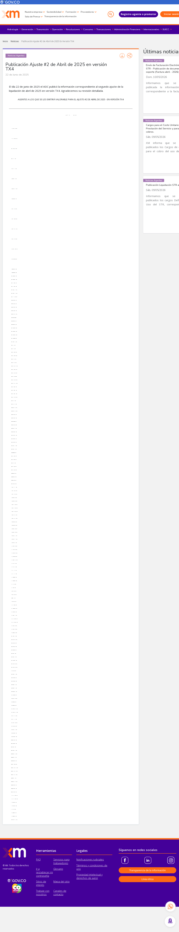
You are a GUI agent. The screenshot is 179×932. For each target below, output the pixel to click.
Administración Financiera (127, 29)
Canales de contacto (59, 892)
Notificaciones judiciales (90, 859)
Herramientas (46, 851)
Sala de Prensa (50, 16)
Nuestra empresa (33, 12)
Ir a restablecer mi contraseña (44, 872)
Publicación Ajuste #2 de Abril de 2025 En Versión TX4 (47, 41)
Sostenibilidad (54, 12)
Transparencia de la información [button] (147, 870)
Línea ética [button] (147, 879)
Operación (57, 29)
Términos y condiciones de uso (91, 867)
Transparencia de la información (78, 16)
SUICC (166, 29)
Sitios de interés (41, 883)
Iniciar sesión (164, 14)
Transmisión (42, 29)
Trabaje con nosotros (42, 892)
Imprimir (122, 55)
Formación (71, 12)
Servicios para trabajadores (61, 861)
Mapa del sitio (61, 881)
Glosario (58, 869)
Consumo (88, 29)
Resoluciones (73, 29)
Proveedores (31, 16)
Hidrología (12, 29)
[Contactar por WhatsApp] (170, 906)
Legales (82, 851)
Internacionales (151, 29)
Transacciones (103, 29)
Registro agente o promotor (131, 14)
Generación (27, 29)
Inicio (5, 41)
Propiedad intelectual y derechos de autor (89, 876)
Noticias (15, 41)
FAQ (38, 859)
